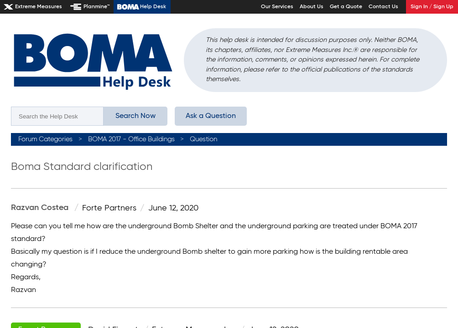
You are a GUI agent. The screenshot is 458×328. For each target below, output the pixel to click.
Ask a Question (211, 116)
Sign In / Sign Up (432, 7)
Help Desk (153, 7)
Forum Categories (45, 139)
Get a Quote (346, 7)
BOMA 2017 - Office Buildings (131, 139)
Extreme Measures (38, 7)
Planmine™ (96, 7)
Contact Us (383, 7)
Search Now (135, 116)
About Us (311, 7)
